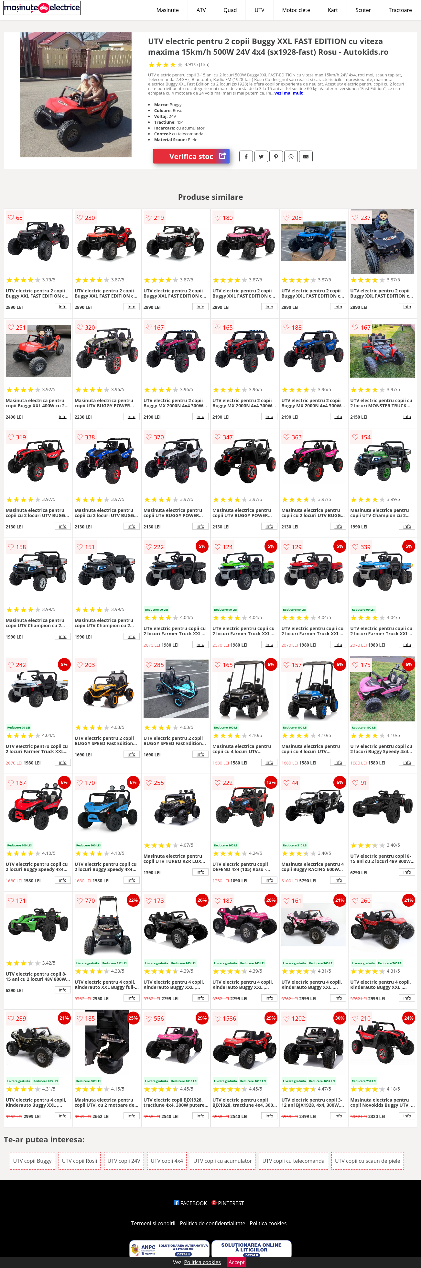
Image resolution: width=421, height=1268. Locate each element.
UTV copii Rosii (79, 1160)
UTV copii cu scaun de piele (367, 1160)
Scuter (363, 10)
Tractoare (400, 10)
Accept (237, 1262)
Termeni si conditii (153, 1223)
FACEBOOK (190, 1203)
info (63, 307)
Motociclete (296, 10)
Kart (333, 10)
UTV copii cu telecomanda (293, 1160)
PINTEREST (227, 1203)
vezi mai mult (289, 93)
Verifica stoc (199, 156)
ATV (201, 10)
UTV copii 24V (124, 1160)
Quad (230, 10)
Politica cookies (268, 1223)
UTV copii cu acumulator (222, 1160)
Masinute (168, 10)
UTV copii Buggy (32, 1160)
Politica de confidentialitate (212, 1223)
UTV (259, 10)
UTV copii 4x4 (167, 1160)
